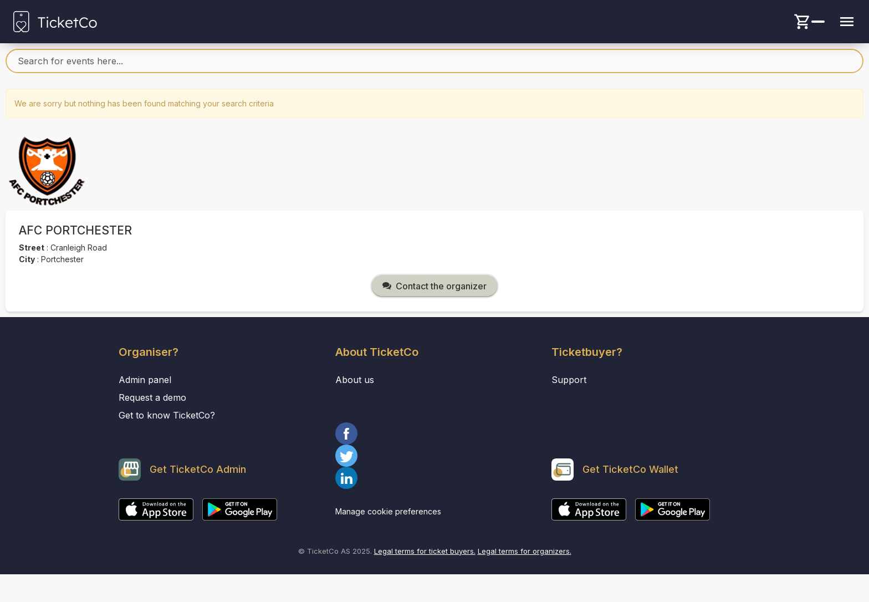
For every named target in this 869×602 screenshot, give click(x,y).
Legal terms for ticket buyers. (425, 551)
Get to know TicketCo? (167, 415)
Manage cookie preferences (388, 511)
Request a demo (152, 397)
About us (354, 379)
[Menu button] (847, 21)
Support (568, 379)
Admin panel (145, 379)
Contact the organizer (434, 286)
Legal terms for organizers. (524, 551)
